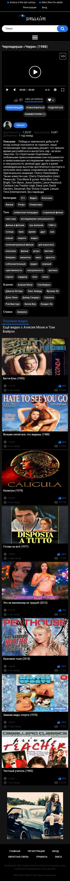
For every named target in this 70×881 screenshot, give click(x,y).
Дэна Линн (12, 297)
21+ (23, 198)
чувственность (14, 270)
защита (22, 238)
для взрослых (46, 244)
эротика (52, 270)
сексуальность (35, 270)
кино (38, 257)
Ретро (21, 204)
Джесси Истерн (14, 291)
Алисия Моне (25, 284)
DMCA (58, 856)
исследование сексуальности (37, 219)
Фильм (9, 204)
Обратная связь (18, 856)
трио (21, 232)
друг (43, 232)
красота (50, 257)
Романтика (36, 204)
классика (11, 251)
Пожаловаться (35, 107)
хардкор (22, 277)
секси (45, 277)
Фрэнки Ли (53, 291)
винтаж (49, 251)
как (52, 232)
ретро (36, 251)
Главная (14, 851)
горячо (9, 277)
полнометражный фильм (20, 244)
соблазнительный (16, 264)
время (32, 232)
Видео (33, 198)
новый (9, 238)
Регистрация (29, 7)
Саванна (49, 297)
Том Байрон (44, 284)
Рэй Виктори (13, 304)
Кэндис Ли (46, 304)
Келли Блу (30, 304)
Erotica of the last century (22, 2)
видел (33, 264)
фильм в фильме (15, 225)
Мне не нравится (21, 100)
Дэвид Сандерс (30, 297)
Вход (44, 7)
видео (34, 238)
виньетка (25, 257)
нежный (46, 264)
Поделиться (55, 107)
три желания (36, 225)
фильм (24, 251)
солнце (10, 232)
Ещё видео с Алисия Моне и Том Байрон (29, 329)
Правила (42, 856)
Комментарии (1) (35, 114)
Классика (47, 198)
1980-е (52, 225)
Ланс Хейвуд (35, 291)
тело (34, 277)
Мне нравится (16, 100)
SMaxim (20, 125)
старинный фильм (53, 212)
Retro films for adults (52, 2)
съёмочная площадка (26, 212)
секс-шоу (11, 219)
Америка (10, 257)
